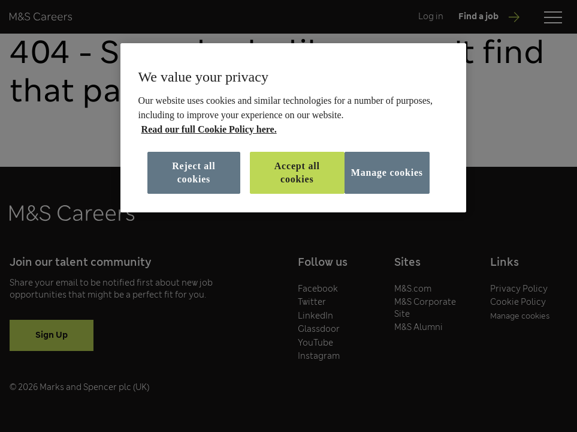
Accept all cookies (297, 172)
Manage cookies (387, 172)
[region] (293, 127)
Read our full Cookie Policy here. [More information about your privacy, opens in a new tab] (209, 129)
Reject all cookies (193, 172)
